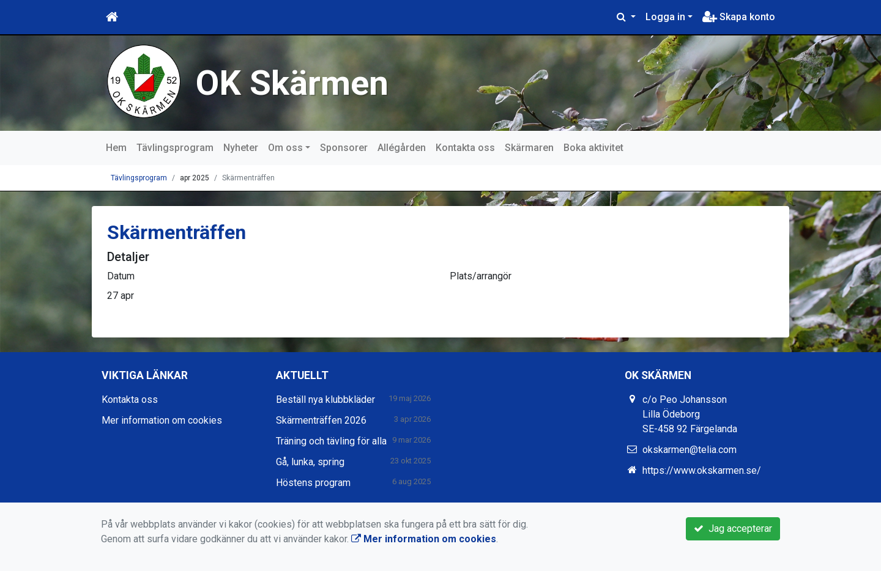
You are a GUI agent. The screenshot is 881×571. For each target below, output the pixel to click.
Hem (116, 147)
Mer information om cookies (162, 420)
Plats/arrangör (480, 276)
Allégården (401, 147)
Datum (121, 276)
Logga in (665, 17)
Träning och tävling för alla (331, 441)
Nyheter (240, 147)
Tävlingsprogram (175, 147)
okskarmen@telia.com (689, 449)
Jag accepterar (733, 528)
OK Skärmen (294, 82)
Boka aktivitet (593, 147)
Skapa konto (738, 17)
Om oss (285, 147)
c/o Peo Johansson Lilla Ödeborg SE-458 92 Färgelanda (689, 414)
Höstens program (313, 482)
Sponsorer (344, 147)
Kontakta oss (465, 147)
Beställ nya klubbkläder (325, 399)
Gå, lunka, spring (310, 462)
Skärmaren (529, 147)
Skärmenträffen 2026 (321, 420)
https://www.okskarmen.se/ (701, 470)
